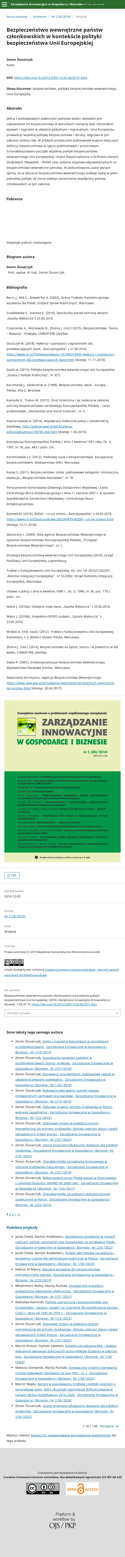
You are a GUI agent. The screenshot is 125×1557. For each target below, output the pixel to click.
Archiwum (39, 17)
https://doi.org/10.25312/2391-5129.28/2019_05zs (50, 78)
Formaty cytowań (18, 1013)
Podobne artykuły (22, 1227)
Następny (107, 1426)
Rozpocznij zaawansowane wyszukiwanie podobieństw (71, 1435)
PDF (13, 875)
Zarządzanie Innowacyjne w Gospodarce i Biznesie (46, 4)
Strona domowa (17, 17)
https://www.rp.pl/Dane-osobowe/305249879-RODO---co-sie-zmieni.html (60, 519)
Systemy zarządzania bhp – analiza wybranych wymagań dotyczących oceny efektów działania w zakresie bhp (66, 1351)
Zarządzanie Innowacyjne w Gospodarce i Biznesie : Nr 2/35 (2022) (64, 1247)
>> (19, 1214)
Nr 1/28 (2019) (61, 17)
